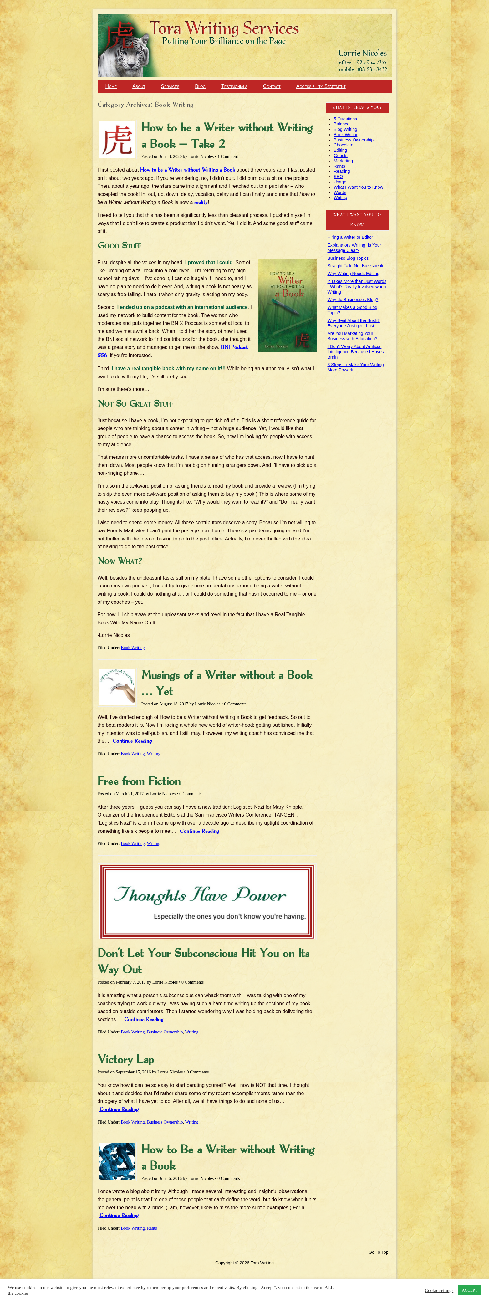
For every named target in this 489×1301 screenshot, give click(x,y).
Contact (272, 86)
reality (201, 203)
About (138, 86)
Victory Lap (126, 1060)
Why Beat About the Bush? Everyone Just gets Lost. (354, 323)
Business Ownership (165, 1032)
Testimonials (234, 86)
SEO (338, 176)
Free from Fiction (139, 782)
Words (340, 192)
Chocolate (344, 144)
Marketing (343, 160)
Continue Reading (132, 741)
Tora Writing (34, 25)
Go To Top (378, 1252)
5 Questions (345, 118)
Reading (342, 171)
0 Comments (235, 704)
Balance (342, 123)
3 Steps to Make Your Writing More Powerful (356, 367)
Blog (200, 86)
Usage (340, 181)
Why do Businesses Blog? (353, 299)
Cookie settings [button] (439, 1290)
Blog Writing (345, 129)
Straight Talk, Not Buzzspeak (356, 265)
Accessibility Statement (321, 86)
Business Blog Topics (348, 258)
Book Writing (133, 647)
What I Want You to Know (358, 187)
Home (111, 86)
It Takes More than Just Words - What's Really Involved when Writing (357, 287)
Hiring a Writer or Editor (350, 237)
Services (170, 86)
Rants (152, 1228)
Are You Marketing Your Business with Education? (353, 336)
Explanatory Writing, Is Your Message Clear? (354, 248)
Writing (153, 753)
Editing (340, 150)
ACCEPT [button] (469, 1290)
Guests (341, 155)
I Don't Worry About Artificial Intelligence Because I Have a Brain (356, 352)
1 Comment (227, 156)
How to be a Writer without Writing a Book (187, 170)
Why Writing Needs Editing (353, 273)
